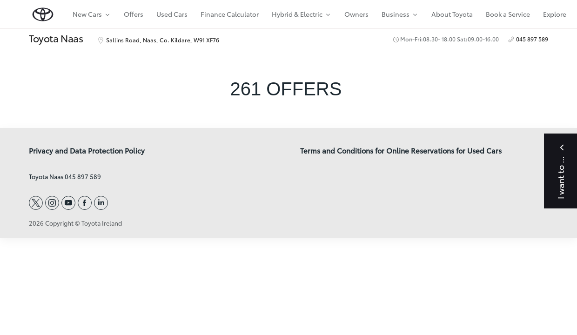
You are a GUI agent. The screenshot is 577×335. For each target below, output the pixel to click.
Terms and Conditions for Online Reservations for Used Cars (401, 150)
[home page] (43, 12)
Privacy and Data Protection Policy (87, 150)
